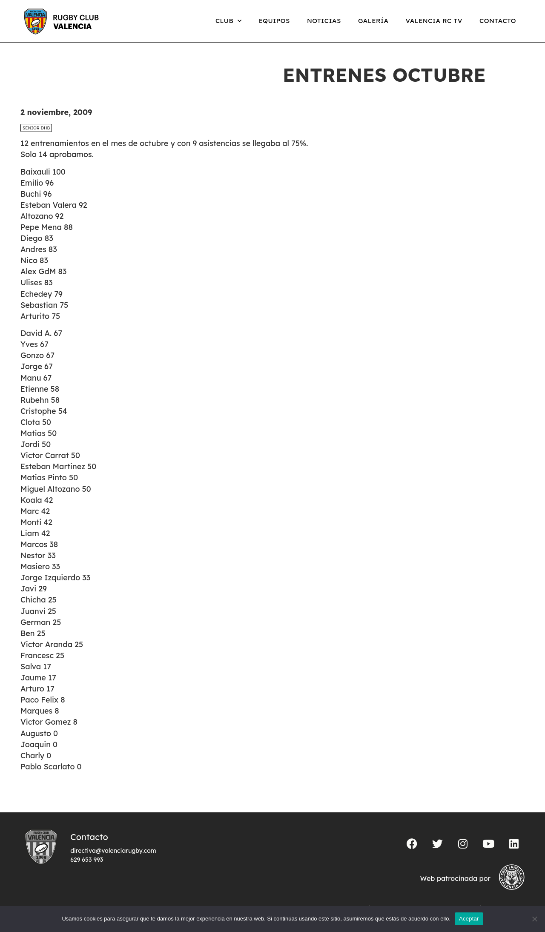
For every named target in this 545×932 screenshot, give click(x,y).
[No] (534, 919)
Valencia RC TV (434, 21)
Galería (373, 21)
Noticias (324, 21)
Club (228, 21)
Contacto (497, 21)
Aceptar (469, 918)
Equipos (274, 21)
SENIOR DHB (36, 128)
